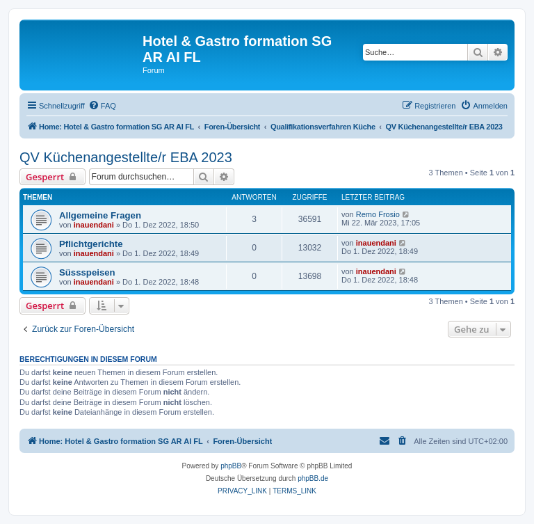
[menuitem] (102, 105)
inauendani (94, 225)
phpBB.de (313, 478)
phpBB (230, 466)
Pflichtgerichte (91, 244)
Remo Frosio (378, 214)
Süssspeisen (87, 272)
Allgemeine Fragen (100, 215)
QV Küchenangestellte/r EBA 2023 (125, 157)
